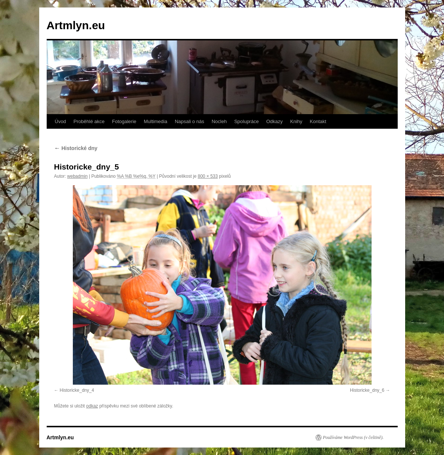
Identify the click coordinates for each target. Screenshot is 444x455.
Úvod (60, 121)
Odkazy (274, 121)
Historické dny (75, 148)
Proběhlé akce (89, 121)
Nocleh (219, 121)
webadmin (77, 176)
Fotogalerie (124, 121)
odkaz (92, 406)
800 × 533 (208, 176)
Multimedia (155, 121)
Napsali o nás (189, 121)
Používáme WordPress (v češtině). (353, 437)
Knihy (296, 121)
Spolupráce (246, 121)
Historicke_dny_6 (367, 390)
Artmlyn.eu (76, 25)
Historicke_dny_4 (77, 390)
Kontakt (318, 121)
